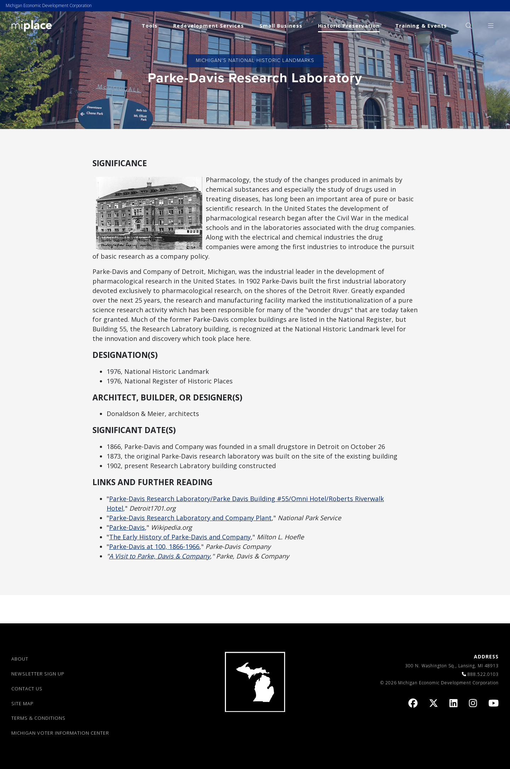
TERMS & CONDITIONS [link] (38, 718)
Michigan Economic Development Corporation (49, 5)
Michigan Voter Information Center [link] (60, 733)
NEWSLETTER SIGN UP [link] (37, 673)
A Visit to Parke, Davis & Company (159, 556)
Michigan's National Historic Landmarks (255, 60)
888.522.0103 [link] (483, 674)
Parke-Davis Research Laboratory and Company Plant (190, 517)
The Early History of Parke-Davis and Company (180, 537)
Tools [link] (150, 25)
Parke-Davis (127, 527)
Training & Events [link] (421, 25)
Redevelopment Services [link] (208, 25)
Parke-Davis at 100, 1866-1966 (154, 546)
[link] (31, 25)
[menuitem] (468, 25)
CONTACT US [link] (26, 688)
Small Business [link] (281, 25)
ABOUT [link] (19, 659)
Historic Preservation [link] (349, 25)
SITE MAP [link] (22, 703)
